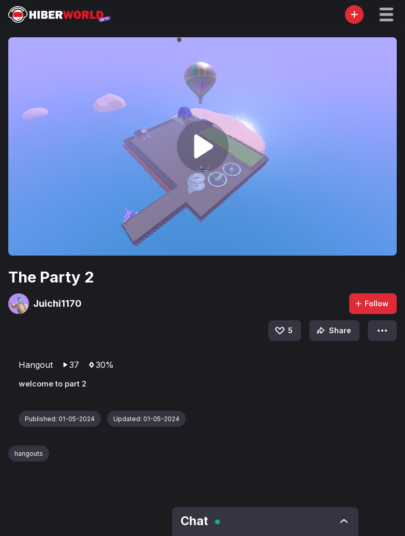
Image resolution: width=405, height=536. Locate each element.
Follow (371, 303)
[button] (386, 14)
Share (332, 330)
